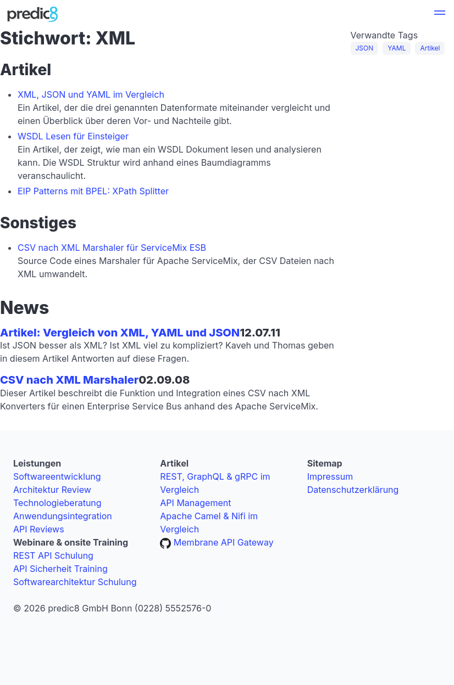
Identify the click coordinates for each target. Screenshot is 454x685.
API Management (195, 502)
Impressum (330, 476)
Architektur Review (52, 489)
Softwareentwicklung (57, 476)
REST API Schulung (53, 555)
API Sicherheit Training (60, 568)
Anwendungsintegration (62, 515)
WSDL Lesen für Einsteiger (73, 136)
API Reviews (38, 529)
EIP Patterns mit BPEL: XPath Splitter (93, 191)
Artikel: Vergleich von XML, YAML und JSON (120, 332)
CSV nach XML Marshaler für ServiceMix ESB (112, 247)
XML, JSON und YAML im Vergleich (91, 94)
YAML (396, 48)
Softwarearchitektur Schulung (75, 581)
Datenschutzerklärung (353, 489)
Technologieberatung (57, 502)
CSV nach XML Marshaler (69, 379)
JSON (365, 48)
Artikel (430, 48)
